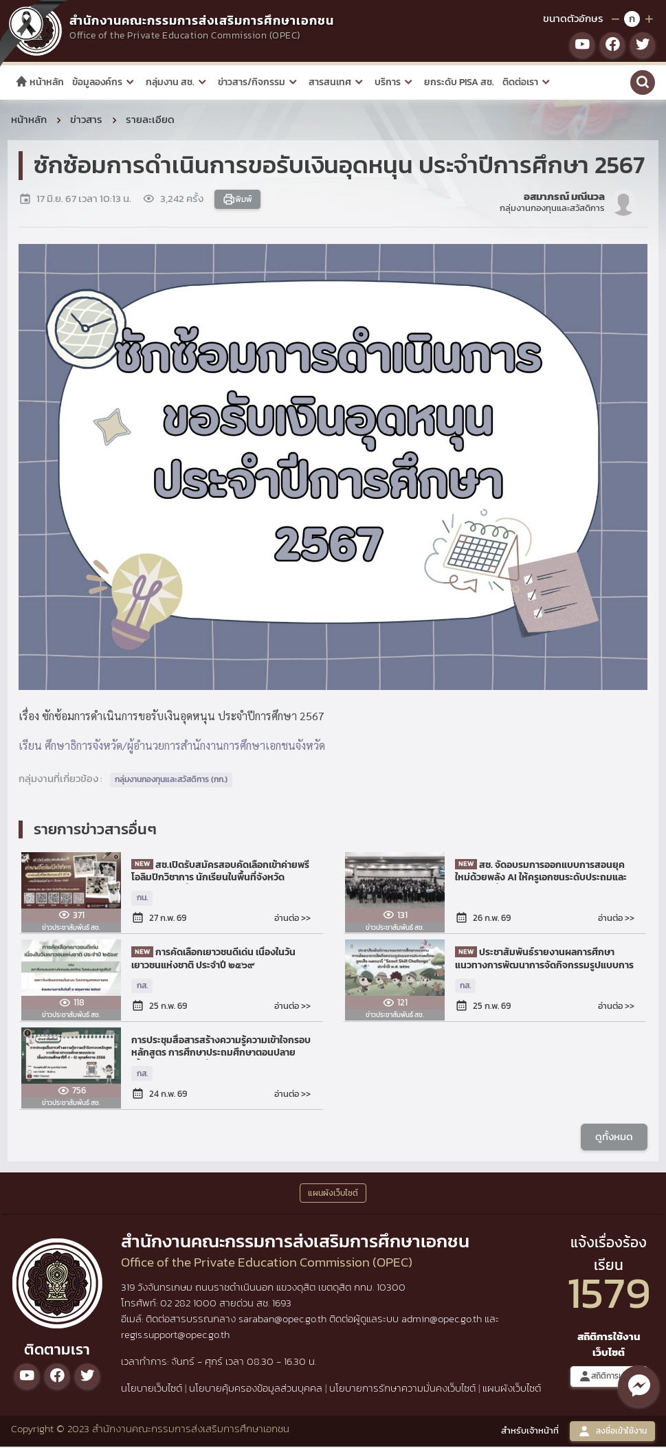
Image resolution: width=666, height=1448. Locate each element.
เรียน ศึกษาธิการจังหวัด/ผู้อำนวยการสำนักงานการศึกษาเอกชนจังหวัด (172, 747)
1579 (609, 1295)
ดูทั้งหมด (614, 1138)
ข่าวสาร (86, 121)
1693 (281, 1305)
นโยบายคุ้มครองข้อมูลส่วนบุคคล (255, 1390)
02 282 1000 (189, 1305)
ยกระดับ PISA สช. (459, 82)
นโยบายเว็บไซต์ (151, 1390)
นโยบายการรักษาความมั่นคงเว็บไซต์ (402, 1390)
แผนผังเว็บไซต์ (511, 1390)
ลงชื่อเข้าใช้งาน (612, 1433)
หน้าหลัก (39, 82)
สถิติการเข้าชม (609, 1378)
